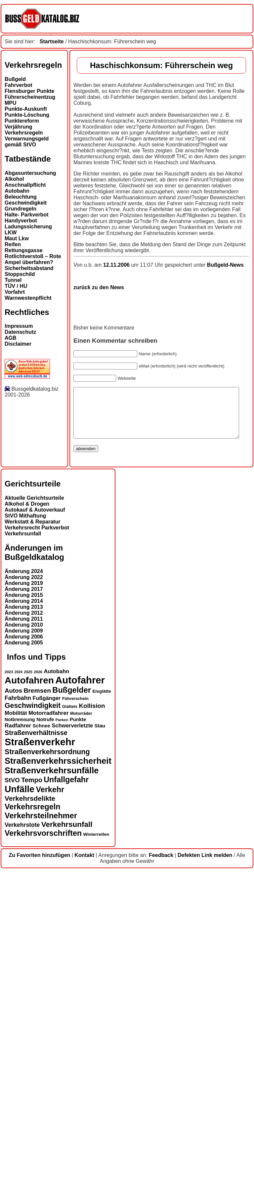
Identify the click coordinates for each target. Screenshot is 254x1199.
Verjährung (18, 127)
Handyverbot (21, 220)
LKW (11, 232)
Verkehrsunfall (23, 861)
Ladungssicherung (28, 226)
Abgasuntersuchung (30, 173)
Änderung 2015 (24, 922)
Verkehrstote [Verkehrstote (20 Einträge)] (22, 1151)
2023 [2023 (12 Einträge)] (9, 999)
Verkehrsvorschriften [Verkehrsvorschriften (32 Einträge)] (43, 1160)
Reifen (13, 244)
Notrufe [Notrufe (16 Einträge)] (45, 1046)
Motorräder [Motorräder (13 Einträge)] (81, 1040)
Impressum (19, 326)
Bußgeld (15, 79)
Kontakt (84, 1182)
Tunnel (13, 280)
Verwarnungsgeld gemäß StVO (27, 141)
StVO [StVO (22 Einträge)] (12, 1106)
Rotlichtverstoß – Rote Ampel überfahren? (33, 259)
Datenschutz (20, 332)
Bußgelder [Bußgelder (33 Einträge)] (71, 1017)
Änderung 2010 (24, 952)
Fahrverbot (18, 85)
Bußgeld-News (156, 582)
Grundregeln (20, 209)
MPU (11, 103)
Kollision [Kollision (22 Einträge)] (92, 1032)
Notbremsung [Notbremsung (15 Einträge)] (20, 1046)
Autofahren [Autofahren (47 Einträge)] (29, 1007)
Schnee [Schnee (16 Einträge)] (41, 1052)
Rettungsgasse (24, 250)
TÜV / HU (16, 286)
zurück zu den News (30, 604)
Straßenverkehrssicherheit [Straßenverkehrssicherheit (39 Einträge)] (58, 1087)
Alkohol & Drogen (27, 831)
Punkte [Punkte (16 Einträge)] (78, 1046)
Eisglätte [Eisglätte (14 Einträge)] (101, 1018)
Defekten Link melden (205, 1182)
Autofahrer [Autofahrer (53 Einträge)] (80, 1006)
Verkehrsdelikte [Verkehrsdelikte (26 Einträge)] (30, 1125)
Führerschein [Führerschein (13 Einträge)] (75, 1025)
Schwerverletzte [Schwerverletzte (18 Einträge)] (72, 1052)
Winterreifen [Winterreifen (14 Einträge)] (96, 1161)
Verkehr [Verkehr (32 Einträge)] (50, 1116)
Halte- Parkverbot (27, 214)
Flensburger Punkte (29, 91)
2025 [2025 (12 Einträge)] (28, 999)
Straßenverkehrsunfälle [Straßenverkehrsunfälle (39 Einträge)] (52, 1097)
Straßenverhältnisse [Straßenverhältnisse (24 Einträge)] (36, 1059)
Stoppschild (20, 274)
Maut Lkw (17, 238)
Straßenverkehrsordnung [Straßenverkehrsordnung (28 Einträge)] (47, 1078)
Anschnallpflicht (25, 185)
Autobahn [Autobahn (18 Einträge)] (56, 998)
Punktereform (22, 121)
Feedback (161, 1182)
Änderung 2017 (24, 916)
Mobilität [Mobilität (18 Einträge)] (16, 1040)
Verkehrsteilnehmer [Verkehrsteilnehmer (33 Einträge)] (41, 1142)
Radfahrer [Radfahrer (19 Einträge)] (18, 1052)
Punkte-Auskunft (26, 109)
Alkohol (14, 179)
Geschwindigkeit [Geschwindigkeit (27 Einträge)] (33, 1032)
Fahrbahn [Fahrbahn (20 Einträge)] (18, 1025)
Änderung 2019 (24, 910)
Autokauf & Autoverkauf (35, 837)
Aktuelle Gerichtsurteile (34, 825)
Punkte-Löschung (27, 115)
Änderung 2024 (24, 898)
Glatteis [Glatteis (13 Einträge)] (69, 1033)
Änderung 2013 (24, 934)
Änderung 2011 (24, 946)
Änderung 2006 (24, 964)
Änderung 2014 (24, 928)
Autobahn (17, 191)
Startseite (52, 41)
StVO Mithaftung (25, 843)
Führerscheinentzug (30, 97)
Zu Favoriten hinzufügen (39, 1182)
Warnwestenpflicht (28, 298)
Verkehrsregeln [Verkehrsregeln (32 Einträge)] (32, 1133)
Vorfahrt (15, 292)
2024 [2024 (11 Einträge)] (18, 999)
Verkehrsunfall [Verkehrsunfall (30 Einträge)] (67, 1151)
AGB (11, 338)
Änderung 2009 (24, 958)
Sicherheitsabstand (29, 268)
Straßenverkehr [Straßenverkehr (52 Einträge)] (40, 1069)
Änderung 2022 (24, 904)
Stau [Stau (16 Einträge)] (100, 1052)
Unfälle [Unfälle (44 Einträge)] (19, 1116)
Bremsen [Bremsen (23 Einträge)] (37, 1017)
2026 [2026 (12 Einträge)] (38, 999)
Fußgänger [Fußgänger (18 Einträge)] (46, 1025)
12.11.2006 (48, 582)
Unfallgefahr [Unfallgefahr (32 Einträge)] (66, 1106)
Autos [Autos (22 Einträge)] (13, 1017)
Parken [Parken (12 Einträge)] (62, 1047)
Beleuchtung (21, 197)
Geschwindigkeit (26, 203)
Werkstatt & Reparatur (33, 849)
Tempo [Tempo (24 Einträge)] (31, 1106)
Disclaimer (18, 344)
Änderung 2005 (24, 970)
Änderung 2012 (24, 940)
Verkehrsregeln (24, 132)
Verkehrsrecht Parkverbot (37, 855)
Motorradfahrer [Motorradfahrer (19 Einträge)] (48, 1040)
